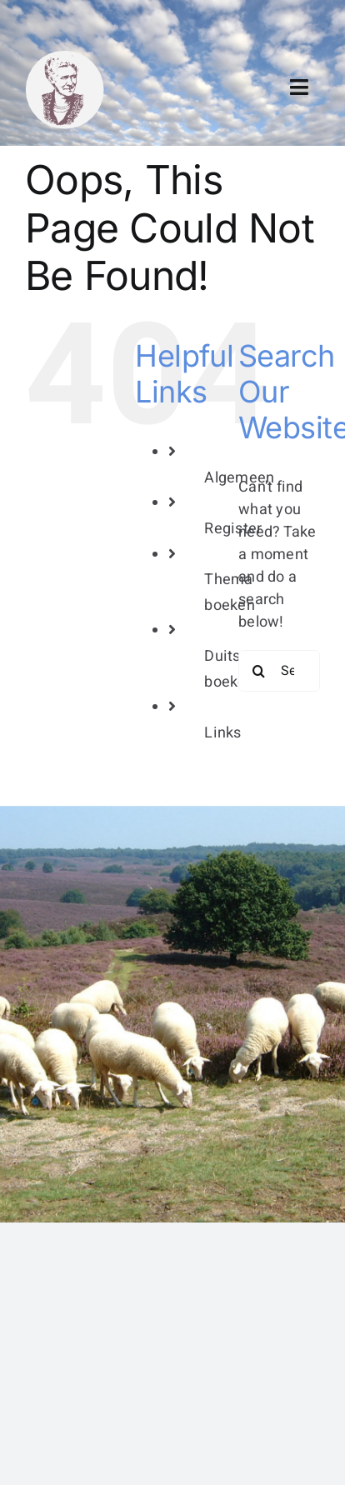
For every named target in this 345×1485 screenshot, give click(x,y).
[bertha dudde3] (64, 57)
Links (222, 733)
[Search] (259, 671)
